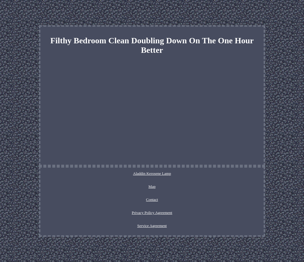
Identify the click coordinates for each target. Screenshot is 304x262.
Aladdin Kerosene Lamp (152, 173)
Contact (152, 199)
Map (152, 186)
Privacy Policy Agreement (152, 212)
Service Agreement (152, 225)
